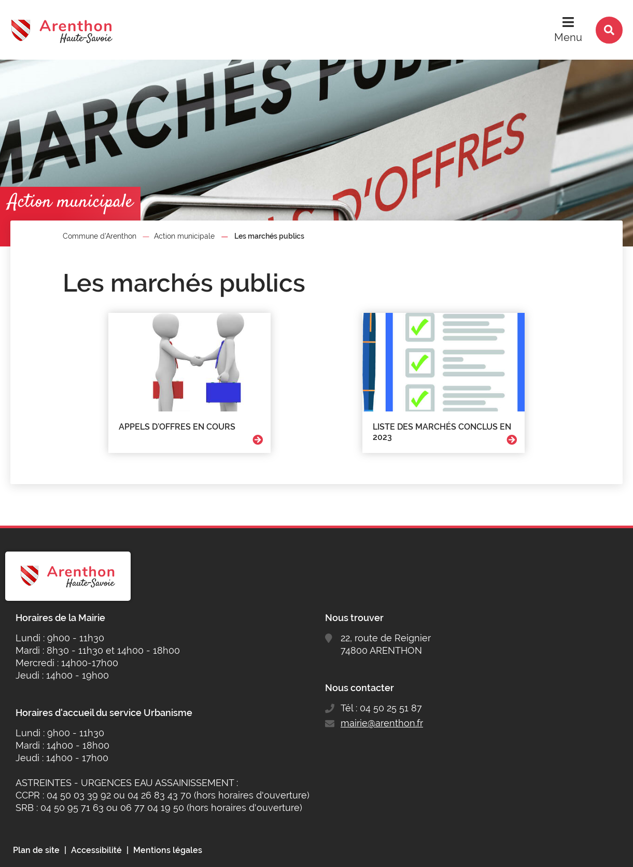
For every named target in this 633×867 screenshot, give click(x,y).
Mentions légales (167, 850)
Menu (568, 37)
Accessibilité (96, 850)
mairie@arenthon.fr (382, 723)
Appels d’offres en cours (177, 427)
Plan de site (36, 850)
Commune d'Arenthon (99, 236)
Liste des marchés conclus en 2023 (442, 432)
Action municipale (184, 236)
